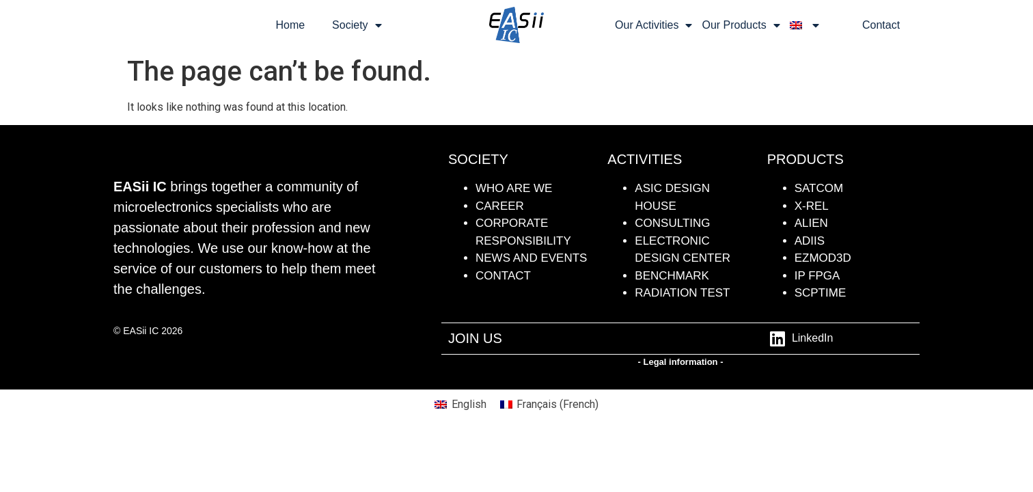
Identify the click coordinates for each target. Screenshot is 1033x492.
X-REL (812, 206)
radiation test (682, 292)
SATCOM (819, 188)
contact (503, 275)
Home (290, 25)
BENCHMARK (672, 275)
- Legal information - (681, 362)
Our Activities (653, 25)
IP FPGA (817, 275)
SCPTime (820, 292)
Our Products (741, 25)
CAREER (500, 206)
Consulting (672, 223)
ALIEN (811, 223)
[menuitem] (804, 25)
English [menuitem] (469, 404)
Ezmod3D (823, 257)
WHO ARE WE (514, 188)
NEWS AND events (531, 257)
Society (356, 25)
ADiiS (810, 240)
